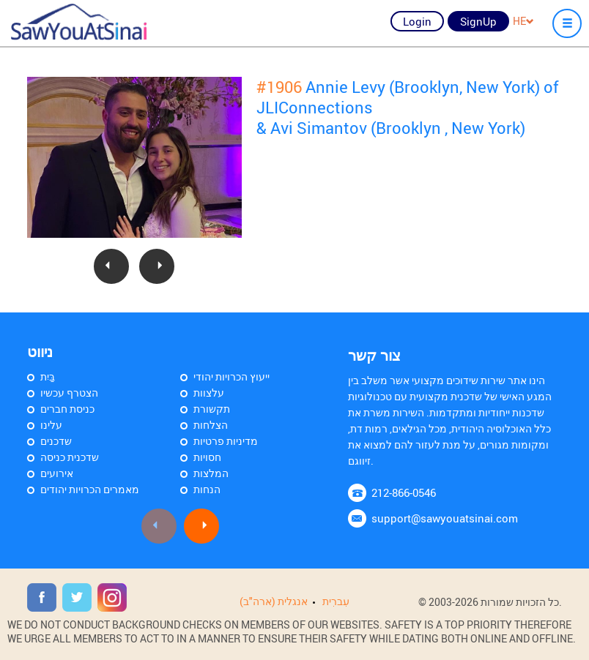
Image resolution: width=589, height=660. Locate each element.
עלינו (51, 425)
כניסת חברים (67, 409)
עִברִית (335, 601)
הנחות (207, 489)
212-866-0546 (403, 492)
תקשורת (211, 409)
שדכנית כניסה (69, 457)
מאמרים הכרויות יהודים (89, 489)
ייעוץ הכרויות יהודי (231, 376)
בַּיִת (47, 376)
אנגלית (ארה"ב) (274, 601)
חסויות (207, 457)
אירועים (56, 473)
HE (523, 21)
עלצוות (208, 393)
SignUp (478, 21)
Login (417, 21)
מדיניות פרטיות (225, 441)
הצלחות (210, 425)
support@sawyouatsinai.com (444, 518)
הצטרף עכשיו (69, 393)
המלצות (211, 473)
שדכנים (56, 441)
